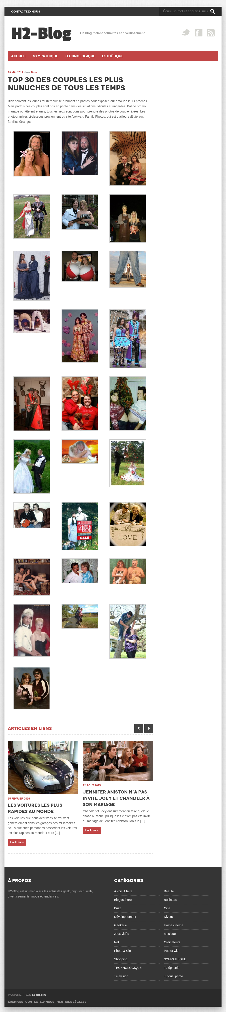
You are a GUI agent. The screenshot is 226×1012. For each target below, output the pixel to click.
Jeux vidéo (121, 932)
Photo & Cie (122, 949)
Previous (138, 728)
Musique (170, 932)
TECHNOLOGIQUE (128, 966)
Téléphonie (171, 966)
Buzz (34, 72)
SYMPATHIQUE (175, 958)
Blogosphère (123, 898)
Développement (125, 915)
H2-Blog (41, 33)
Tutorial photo (173, 975)
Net (116, 941)
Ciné (167, 907)
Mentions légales (71, 1000)
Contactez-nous (39, 1000)
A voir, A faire (123, 890)
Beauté (169, 890)
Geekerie (120, 924)
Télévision (121, 975)
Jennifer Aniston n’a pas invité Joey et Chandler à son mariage (116, 798)
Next (148, 728)
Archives (15, 1000)
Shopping (120, 958)
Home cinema (173, 924)
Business (170, 898)
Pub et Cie (171, 949)
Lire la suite (17, 842)
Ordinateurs (172, 941)
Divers (168, 915)
